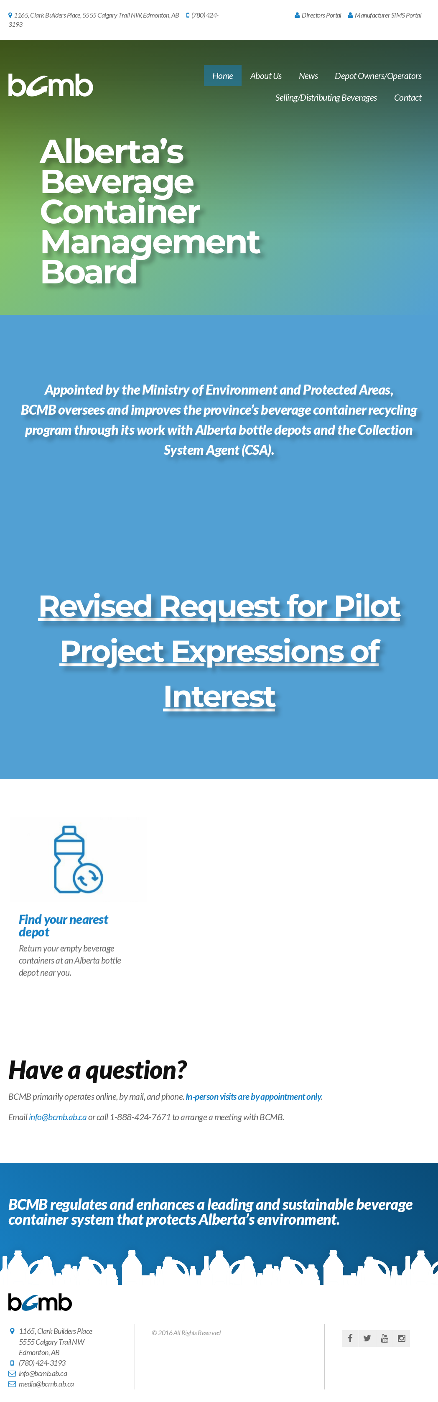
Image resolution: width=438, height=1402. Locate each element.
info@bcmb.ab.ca (58, 1116)
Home (222, 75)
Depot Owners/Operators (378, 75)
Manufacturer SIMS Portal (384, 15)
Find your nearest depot (63, 934)
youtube (384, 1338)
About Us (266, 75)
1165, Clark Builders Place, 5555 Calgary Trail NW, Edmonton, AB (93, 15)
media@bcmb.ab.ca (46, 1383)
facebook (350, 1338)
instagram (401, 1338)
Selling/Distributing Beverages (326, 97)
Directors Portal (318, 15)
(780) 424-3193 (42, 1362)
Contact (407, 97)
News (308, 75)
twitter (367, 1338)
